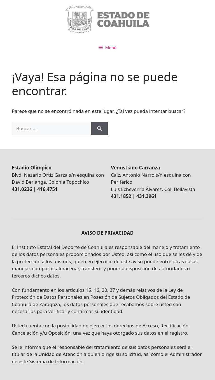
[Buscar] (99, 128)
